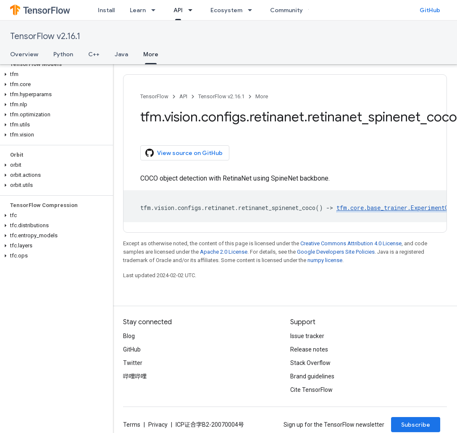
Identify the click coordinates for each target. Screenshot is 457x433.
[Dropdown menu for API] (193, 10)
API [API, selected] (178, 10)
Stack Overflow (310, 363)
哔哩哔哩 (135, 376)
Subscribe (415, 424)
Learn (138, 10)
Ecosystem (226, 10)
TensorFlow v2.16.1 (45, 36)
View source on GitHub (184, 153)
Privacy (158, 424)
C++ (94, 54)
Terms (131, 424)
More (261, 96)
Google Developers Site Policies (336, 252)
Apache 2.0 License (223, 252)
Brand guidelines (312, 376)
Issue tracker (307, 336)
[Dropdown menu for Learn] (156, 10)
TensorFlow (154, 96)
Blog (129, 336)
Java (121, 54)
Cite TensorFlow (311, 389)
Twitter (132, 363)
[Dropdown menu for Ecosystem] (252, 10)
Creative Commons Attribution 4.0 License (351, 243)
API (183, 96)
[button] (55, 74)
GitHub (430, 10)
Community (286, 10)
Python (63, 54)
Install (106, 10)
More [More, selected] (150, 54)
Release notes (309, 349)
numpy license (324, 260)
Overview (24, 54)
